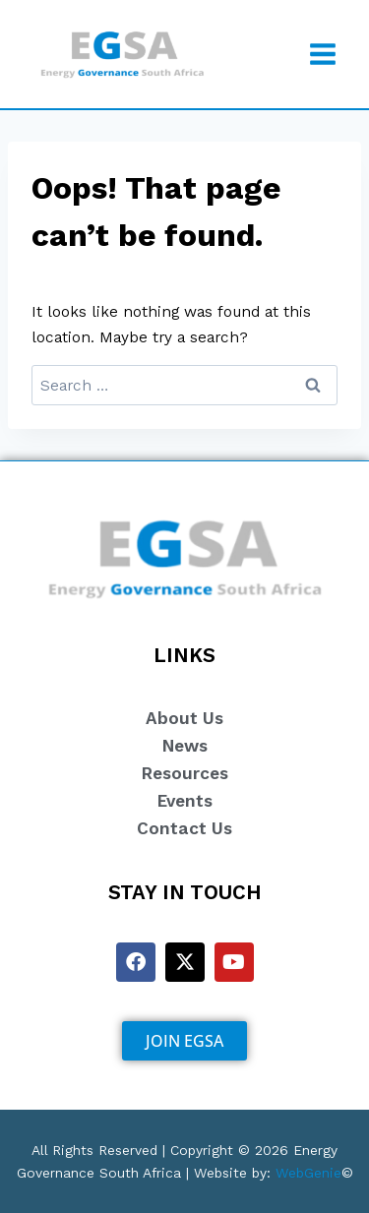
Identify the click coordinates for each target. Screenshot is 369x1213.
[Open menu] (322, 53)
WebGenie (308, 1173)
